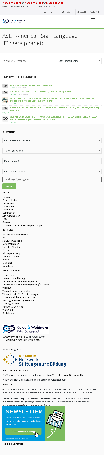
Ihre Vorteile (8, 203)
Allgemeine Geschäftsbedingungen (20, 281)
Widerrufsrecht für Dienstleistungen (20, 294)
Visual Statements (11, 256)
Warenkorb (8, 309)
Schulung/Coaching (12, 240)
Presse (5, 259)
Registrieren (96, 12)
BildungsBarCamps (12, 253)
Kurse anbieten (10, 200)
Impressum (8, 275)
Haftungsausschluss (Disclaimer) (18, 300)
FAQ (4, 219)
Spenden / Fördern (11, 247)
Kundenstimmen (10, 243)
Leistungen (8, 209)
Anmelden (82, 12)
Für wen (6, 196)
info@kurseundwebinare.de (48, 6)
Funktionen (8, 206)
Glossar (6, 222)
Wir (4, 237)
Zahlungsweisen (10, 303)
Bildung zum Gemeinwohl (15, 234)
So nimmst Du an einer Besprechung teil (22, 225)
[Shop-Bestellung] (79, 61)
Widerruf (6, 287)
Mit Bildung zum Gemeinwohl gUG (22, 339)
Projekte (6, 250)
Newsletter (8, 265)
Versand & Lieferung (12, 306)
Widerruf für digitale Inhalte (16, 290)
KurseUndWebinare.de (13, 336)
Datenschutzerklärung (13, 278)
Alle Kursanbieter (11, 215)
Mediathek (7, 262)
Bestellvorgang (10, 312)
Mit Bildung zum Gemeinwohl (67, 374)
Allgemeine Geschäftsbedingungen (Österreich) (26, 284)
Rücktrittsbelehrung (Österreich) (18, 297)
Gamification (8, 212)
